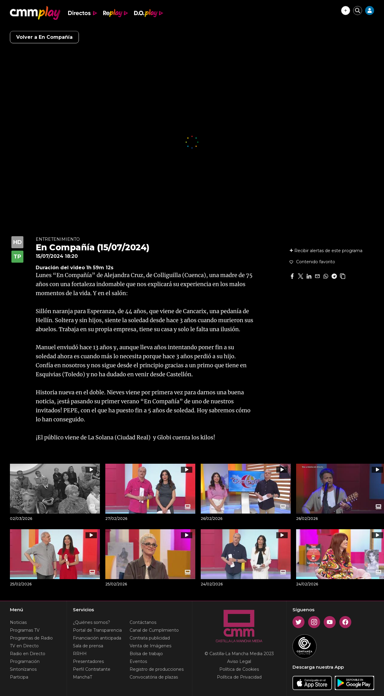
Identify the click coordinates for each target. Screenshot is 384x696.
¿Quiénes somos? (91, 622)
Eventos (138, 661)
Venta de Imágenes (150, 646)
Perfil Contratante (91, 669)
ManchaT (82, 677)
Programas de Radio (31, 638)
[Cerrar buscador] (357, 10)
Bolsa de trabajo (146, 653)
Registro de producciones (157, 669)
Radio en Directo (27, 653)
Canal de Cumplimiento (154, 630)
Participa (19, 677)
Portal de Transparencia (97, 630)
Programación (25, 661)
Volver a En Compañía (44, 37)
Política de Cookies (239, 669)
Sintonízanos (23, 669)
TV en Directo (24, 646)
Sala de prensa (88, 646)
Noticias (18, 622)
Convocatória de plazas (154, 677)
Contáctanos (143, 622)
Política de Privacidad (239, 677)
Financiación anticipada (97, 638)
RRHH (80, 653)
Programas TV (25, 630)
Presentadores (88, 661)
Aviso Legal (239, 661)
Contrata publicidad (150, 638)
